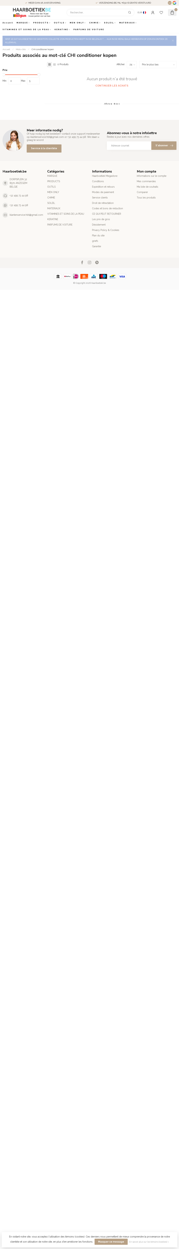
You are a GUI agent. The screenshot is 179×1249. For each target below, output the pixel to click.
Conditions (98, 181)
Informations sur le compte (151, 176)
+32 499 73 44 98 (19, 195)
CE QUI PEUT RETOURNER (106, 213)
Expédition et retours (103, 186)
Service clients (100, 197)
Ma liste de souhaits (147, 186)
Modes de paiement (103, 192)
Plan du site (98, 235)
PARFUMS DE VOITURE (88, 29)
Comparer (142, 192)
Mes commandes (146, 181)
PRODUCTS (41, 23)
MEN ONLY (77, 23)
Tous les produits (146, 197)
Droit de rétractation (103, 203)
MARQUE (22, 23)
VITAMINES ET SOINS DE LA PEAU (26, 29)
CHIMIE (94, 23)
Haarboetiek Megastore (104, 176)
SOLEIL (109, 23)
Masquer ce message (111, 1241)
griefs (95, 241)
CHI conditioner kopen (42, 49)
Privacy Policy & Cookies (105, 230)
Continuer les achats (112, 85)
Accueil (8, 23)
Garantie (96, 246)
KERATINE (61, 29)
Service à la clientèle (44, 148)
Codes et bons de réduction (107, 208)
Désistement (99, 224)
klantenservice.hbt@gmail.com (26, 214)
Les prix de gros (101, 219)
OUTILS (59, 23)
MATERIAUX (127, 23)
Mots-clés (21, 49)
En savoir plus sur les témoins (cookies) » (149, 1242)
